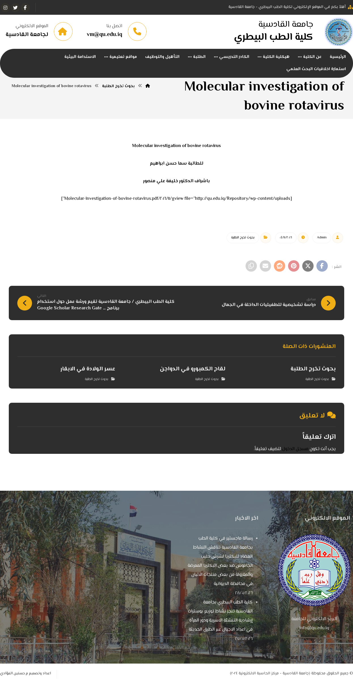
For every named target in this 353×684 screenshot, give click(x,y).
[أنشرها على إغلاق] (308, 266)
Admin (322, 237)
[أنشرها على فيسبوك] (322, 266)
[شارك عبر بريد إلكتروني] (265, 266)
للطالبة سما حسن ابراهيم (176, 163)
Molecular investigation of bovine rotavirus (176, 146)
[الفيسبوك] (25, 7)
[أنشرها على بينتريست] (293, 266)
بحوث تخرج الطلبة (243, 237)
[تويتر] (15, 7)
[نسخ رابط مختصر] (251, 266)
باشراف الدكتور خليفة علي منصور (176, 181)
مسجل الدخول (295, 449)
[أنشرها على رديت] (279, 266)
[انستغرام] (5, 7)
